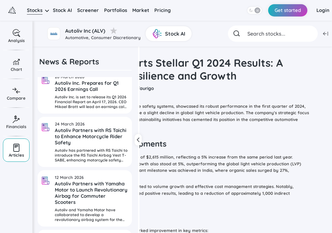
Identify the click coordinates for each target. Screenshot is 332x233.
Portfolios (115, 10)
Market (140, 10)
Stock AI (62, 10)
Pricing (162, 10)
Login (322, 10)
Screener (88, 10)
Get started (288, 10)
